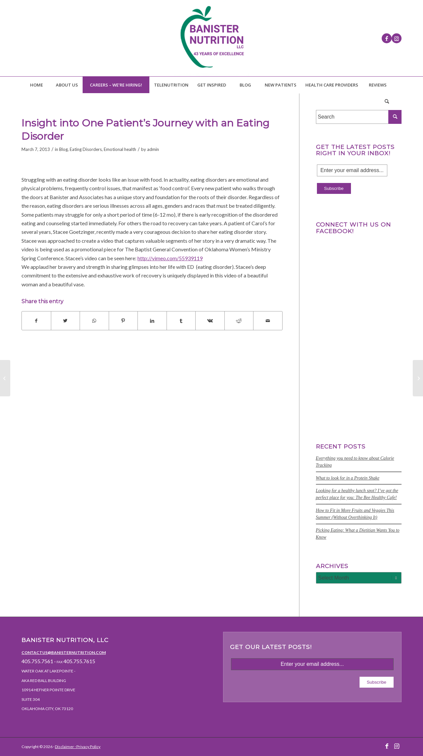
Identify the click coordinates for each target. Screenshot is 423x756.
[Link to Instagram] (397, 38)
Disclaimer (64, 746)
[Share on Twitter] (65, 320)
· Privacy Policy (87, 746)
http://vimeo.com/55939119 (170, 258)
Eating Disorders (86, 149)
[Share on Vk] (210, 320)
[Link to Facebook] (387, 38)
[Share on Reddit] (239, 320)
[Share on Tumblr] (181, 320)
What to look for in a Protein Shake (347, 478)
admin (153, 149)
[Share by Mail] (267, 320)
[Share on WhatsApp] (94, 320)
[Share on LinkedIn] (152, 320)
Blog (63, 149)
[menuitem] (36, 85)
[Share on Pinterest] (123, 320)
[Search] (387, 101)
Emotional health (120, 149)
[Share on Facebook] (36, 320)
